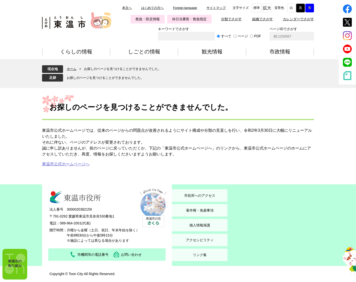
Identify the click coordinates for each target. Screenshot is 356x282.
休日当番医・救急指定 (189, 19)
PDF (257, 36)
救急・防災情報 (147, 19)
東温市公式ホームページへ (65, 164)
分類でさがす (231, 19)
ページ (243, 36)
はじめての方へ (152, 8)
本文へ (127, 8)
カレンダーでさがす (298, 19)
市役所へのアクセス (199, 195)
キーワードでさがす (173, 29)
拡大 (267, 8)
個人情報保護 (199, 225)
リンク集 (200, 255)
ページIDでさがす (283, 29)
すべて (226, 36)
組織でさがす (262, 19)
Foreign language (185, 8)
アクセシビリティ (200, 240)
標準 (256, 8)
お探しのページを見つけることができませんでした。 (105, 78)
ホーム (71, 69)
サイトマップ (216, 8)
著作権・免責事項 (200, 210)
